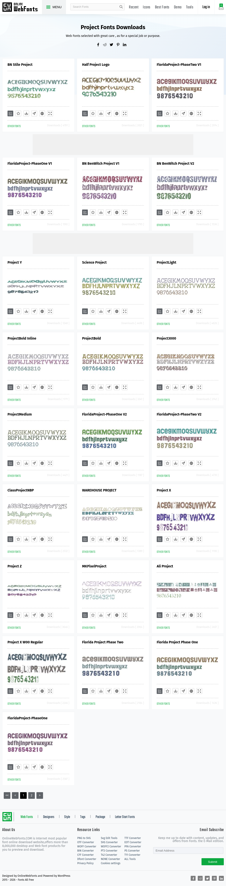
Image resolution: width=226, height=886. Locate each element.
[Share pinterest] (119, 45)
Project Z (15, 566)
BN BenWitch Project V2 (175, 163)
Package (100, 817)
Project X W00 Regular (25, 642)
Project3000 (166, 338)
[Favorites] (18, 113)
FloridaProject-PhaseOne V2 (104, 414)
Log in (206, 7)
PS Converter (132, 850)
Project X (164, 490)
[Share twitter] (113, 45)
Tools (190, 7)
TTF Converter (132, 838)
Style (67, 817)
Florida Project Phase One (177, 642)
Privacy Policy (85, 863)
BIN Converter (85, 850)
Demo (178, 7)
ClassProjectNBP (21, 490)
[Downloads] (26, 113)
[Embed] (42, 113)
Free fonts (22, 7)
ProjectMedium (20, 414)
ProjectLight (166, 262)
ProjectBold (91, 338)
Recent (133, 7)
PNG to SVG (84, 838)
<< (7, 795)
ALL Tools (130, 859)
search (121, 7)
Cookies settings (110, 863)
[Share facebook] (99, 45)
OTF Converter (85, 842)
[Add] (10, 113)
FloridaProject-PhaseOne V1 (30, 163)
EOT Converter (132, 842)
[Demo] (50, 113)
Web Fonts (27, 817)
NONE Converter (110, 859)
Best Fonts (162, 7)
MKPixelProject (94, 566)
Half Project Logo (95, 64)
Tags (82, 817)
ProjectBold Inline (22, 338)
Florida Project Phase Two (102, 642)
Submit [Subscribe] (212, 861)
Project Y (15, 262)
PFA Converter (132, 846)
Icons (147, 7)
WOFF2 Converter (111, 846)
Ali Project (165, 566)
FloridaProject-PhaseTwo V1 (179, 64)
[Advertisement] (113, 144)
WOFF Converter (86, 846)
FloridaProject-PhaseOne (27, 718)
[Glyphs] (34, 113)
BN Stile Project (20, 64)
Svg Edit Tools (109, 838)
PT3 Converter (109, 850)
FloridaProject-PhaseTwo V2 (179, 414)
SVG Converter (109, 842)
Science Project (94, 262)
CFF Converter (85, 854)
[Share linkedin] (126, 45)
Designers (48, 817)
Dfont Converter (86, 859)
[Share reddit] (106, 45)
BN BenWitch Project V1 (100, 163)
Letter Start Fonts (125, 817)
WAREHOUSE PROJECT (99, 490)
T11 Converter (132, 854)
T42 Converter (109, 854)
